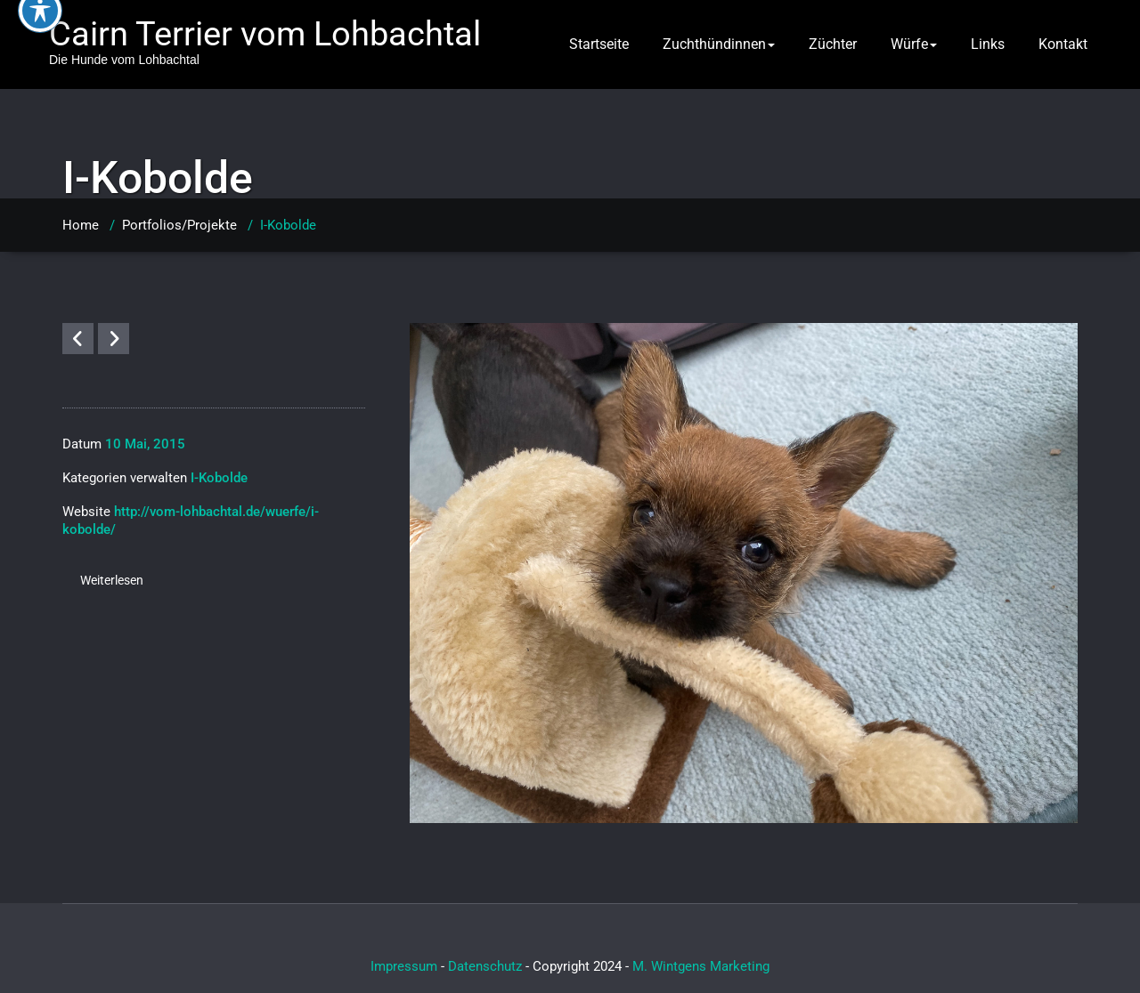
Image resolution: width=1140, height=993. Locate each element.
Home (80, 225)
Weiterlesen (111, 580)
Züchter (833, 44)
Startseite (599, 44)
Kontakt (1062, 44)
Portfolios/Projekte (179, 225)
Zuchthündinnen (719, 44)
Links (988, 44)
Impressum (403, 966)
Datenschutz (485, 966)
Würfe (914, 44)
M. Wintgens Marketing (701, 966)
